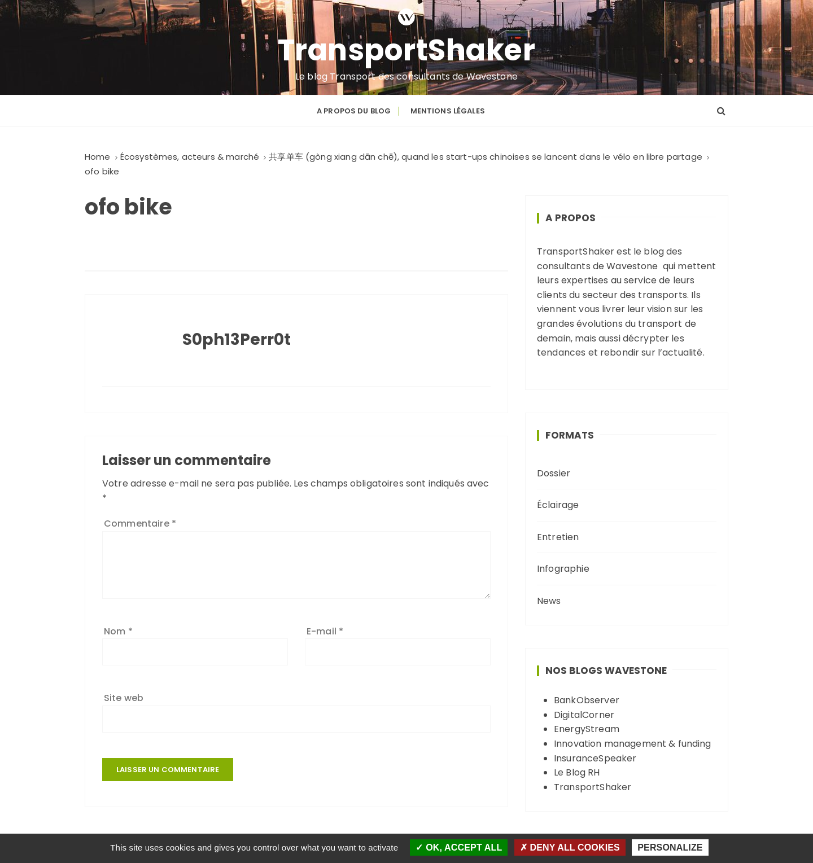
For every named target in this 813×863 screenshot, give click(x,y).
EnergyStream (586, 728)
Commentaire (140, 523)
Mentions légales (447, 111)
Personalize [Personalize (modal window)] (669, 847)
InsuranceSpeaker (595, 758)
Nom (118, 631)
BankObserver (586, 700)
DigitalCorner (584, 714)
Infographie (563, 568)
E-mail (325, 631)
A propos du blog (354, 111)
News (549, 600)
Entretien (558, 537)
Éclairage (558, 504)
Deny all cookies (570, 847)
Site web (123, 697)
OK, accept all (459, 847)
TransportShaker (407, 50)
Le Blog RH (577, 772)
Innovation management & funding (632, 743)
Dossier (553, 473)
